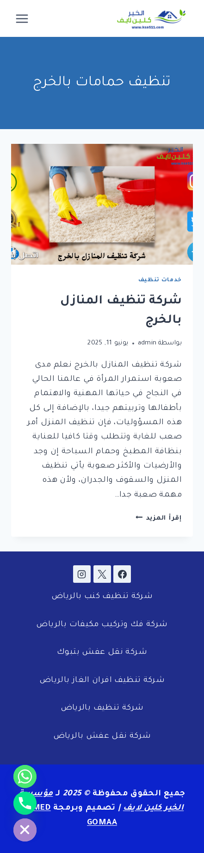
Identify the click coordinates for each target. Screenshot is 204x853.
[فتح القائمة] (22, 18)
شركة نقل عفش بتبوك (102, 652)
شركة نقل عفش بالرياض (102, 736)
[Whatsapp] (25, 776)
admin (147, 343)
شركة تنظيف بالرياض (102, 708)
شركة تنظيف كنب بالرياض (102, 596)
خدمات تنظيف (160, 280)
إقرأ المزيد (159, 518)
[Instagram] (82, 574)
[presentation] (102, 204)
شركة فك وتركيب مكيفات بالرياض (101, 625)
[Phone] (25, 803)
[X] (102, 574)
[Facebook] (122, 574)
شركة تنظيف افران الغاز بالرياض (102, 680)
